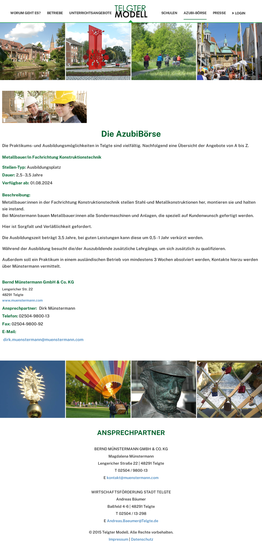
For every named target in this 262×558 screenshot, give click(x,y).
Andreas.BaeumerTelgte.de (132, 521)
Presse (219, 13)
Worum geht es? (25, 13)
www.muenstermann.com (22, 300)
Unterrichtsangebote (90, 13)
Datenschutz (142, 539)
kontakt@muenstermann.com (132, 477)
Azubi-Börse (195, 13)
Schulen (169, 13)
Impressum (118, 539)
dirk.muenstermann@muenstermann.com (43, 339)
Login (240, 13)
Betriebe (55, 13)
